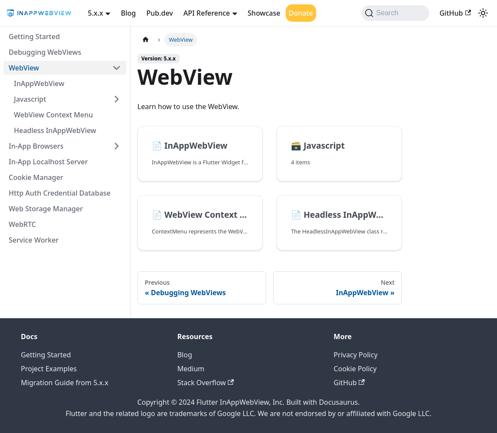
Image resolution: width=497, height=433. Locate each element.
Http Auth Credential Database (59, 193)
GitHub (455, 13)
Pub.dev (160, 13)
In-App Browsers (36, 146)
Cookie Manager (36, 177)
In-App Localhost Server (48, 162)
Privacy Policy (355, 355)
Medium (190, 368)
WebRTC (22, 224)
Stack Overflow (205, 382)
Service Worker (34, 240)
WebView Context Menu (53, 115)
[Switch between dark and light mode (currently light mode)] (483, 13)
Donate (301, 13)
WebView (24, 68)
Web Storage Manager (46, 208)
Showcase (264, 13)
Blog (128, 13)
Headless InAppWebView (55, 130)
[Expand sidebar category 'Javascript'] (116, 99)
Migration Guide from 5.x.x (64, 382)
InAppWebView (39, 83)
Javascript (30, 99)
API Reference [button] (206, 13)
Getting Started (34, 36)
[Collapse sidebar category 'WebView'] (116, 68)
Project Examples (49, 368)
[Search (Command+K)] (395, 13)
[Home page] (145, 40)
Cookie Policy (355, 368)
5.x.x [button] (95, 13)
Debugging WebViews (45, 52)
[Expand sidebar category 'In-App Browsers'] (116, 146)
